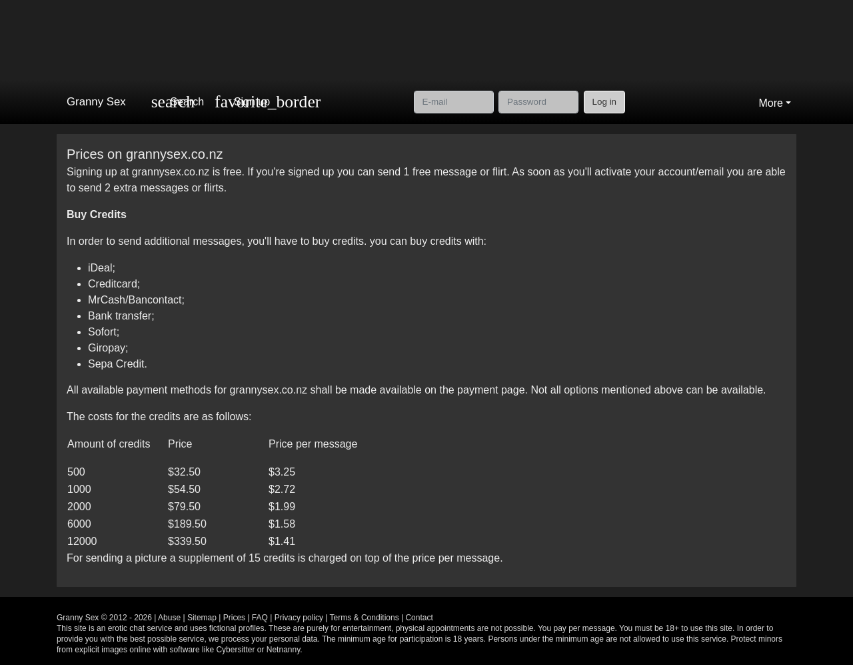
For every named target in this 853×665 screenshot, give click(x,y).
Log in (604, 102)
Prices (234, 617)
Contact (418, 617)
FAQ (260, 617)
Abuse (169, 617)
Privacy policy (299, 617)
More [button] (770, 103)
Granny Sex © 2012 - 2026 (104, 617)
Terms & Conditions (364, 617)
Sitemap (202, 617)
